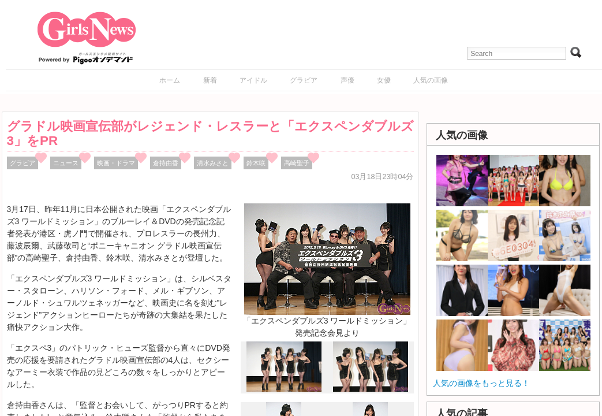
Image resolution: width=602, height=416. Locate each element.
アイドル (253, 80)
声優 (347, 80)
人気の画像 (430, 80)
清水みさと (213, 162)
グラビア (303, 80)
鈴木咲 (256, 162)
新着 (210, 80)
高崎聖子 (296, 162)
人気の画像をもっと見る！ (481, 383)
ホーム (169, 80)
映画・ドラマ (116, 162)
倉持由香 (165, 162)
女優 (384, 80)
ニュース (65, 162)
